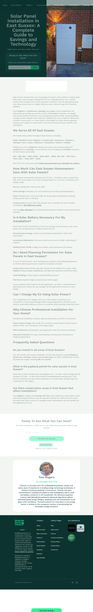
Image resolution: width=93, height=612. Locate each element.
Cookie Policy (55, 547)
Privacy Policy (55, 543)
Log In (22, 531)
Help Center (55, 531)
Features (39, 539)
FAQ (52, 527)
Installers (40, 551)
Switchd (39, 555)
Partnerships (41, 543)
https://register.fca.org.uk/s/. (24, 553)
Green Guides (41, 547)
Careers (53, 535)
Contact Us (54, 551)
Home (38, 527)
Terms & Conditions (57, 539)
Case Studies (41, 559)
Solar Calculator (42, 535)
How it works (41, 531)
